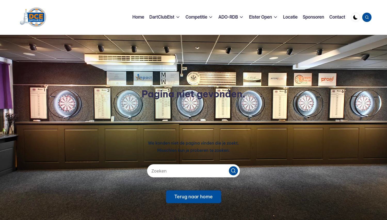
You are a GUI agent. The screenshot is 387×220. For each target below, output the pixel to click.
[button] (233, 170)
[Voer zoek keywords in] (193, 170)
